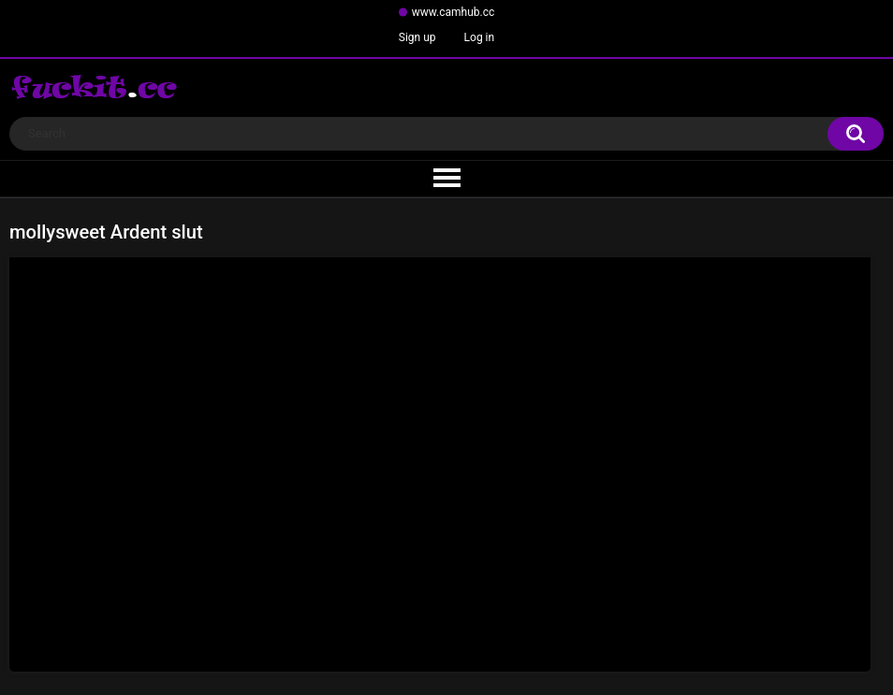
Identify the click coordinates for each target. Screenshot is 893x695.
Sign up (417, 37)
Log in (479, 37)
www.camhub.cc (453, 12)
